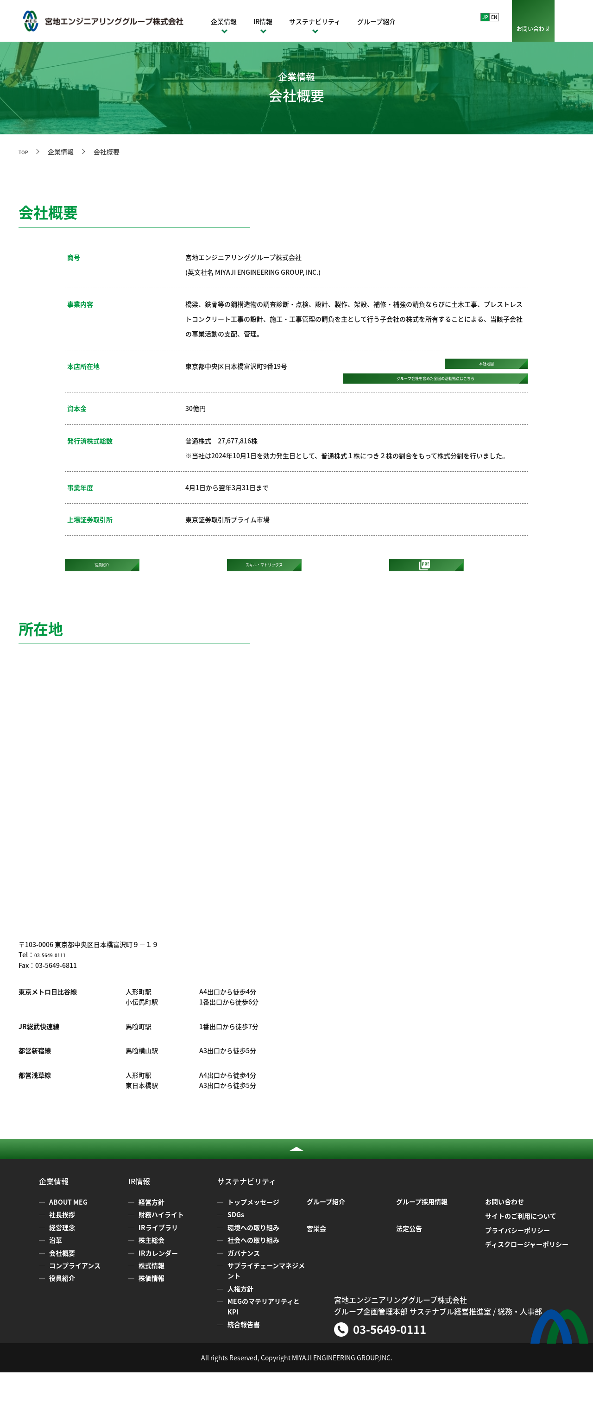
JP (485, 16)
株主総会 (151, 1283)
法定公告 (409, 1271)
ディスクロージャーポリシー (526, 1287)
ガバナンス (243, 1295)
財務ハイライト (161, 1257)
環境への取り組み (253, 1270)
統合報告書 (243, 1366)
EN (494, 16)
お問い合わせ (533, 29)
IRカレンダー (158, 1295)
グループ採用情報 (422, 1244)
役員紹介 (62, 1321)
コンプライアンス (75, 1308)
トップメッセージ (253, 1244)
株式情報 (151, 1308)
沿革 (55, 1283)
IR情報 (262, 21)
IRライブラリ (158, 1270)
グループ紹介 (376, 21)
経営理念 (62, 1270)
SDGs (235, 1257)
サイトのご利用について (520, 1258)
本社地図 (486, 369)
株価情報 (151, 1321)
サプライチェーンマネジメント (266, 1313)
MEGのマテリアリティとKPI (263, 1348)
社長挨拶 (62, 1257)
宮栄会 (316, 1271)
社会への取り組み (253, 1283)
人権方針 (240, 1331)
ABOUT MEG (68, 1244)
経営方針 (151, 1244)
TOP (25, 151)
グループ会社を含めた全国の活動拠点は (435, 401)
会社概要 (62, 1295)
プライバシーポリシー (517, 1272)
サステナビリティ (315, 21)
